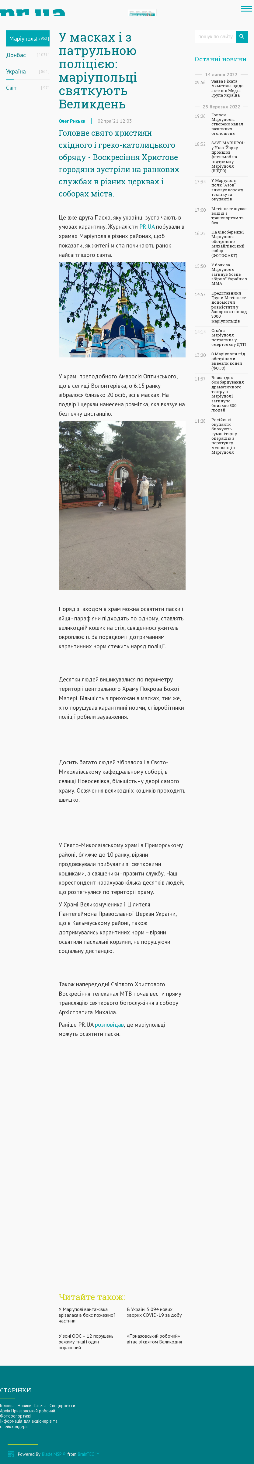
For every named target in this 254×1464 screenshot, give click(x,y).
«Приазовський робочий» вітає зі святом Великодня (154, 1339)
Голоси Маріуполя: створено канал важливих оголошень (227, 124)
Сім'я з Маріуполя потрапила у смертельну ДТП (228, 337)
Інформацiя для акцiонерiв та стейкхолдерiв (28, 1423)
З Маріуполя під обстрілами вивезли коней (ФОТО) (228, 361)
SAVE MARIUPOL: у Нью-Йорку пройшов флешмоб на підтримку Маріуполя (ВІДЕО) (228, 157)
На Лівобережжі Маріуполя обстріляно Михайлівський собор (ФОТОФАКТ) (228, 244)
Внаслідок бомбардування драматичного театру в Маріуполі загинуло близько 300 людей (227, 393)
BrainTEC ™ (88, 1454)
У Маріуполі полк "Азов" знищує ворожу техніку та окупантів (227, 189)
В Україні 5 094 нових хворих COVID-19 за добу (154, 1312)
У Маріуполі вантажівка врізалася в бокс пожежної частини (87, 1315)
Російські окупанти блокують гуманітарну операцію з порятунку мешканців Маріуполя (224, 436)
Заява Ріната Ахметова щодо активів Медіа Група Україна (227, 88)
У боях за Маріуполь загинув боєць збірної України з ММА (229, 274)
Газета (40, 1405)
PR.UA (147, 226)
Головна (7, 1405)
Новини (24, 1405)
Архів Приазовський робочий (27, 1411)
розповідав (109, 1024)
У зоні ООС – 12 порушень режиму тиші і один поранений (86, 1341)
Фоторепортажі (15, 1416)
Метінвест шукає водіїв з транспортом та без (228, 215)
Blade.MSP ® (54, 1454)
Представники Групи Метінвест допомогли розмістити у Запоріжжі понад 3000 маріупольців (229, 307)
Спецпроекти (62, 1405)
